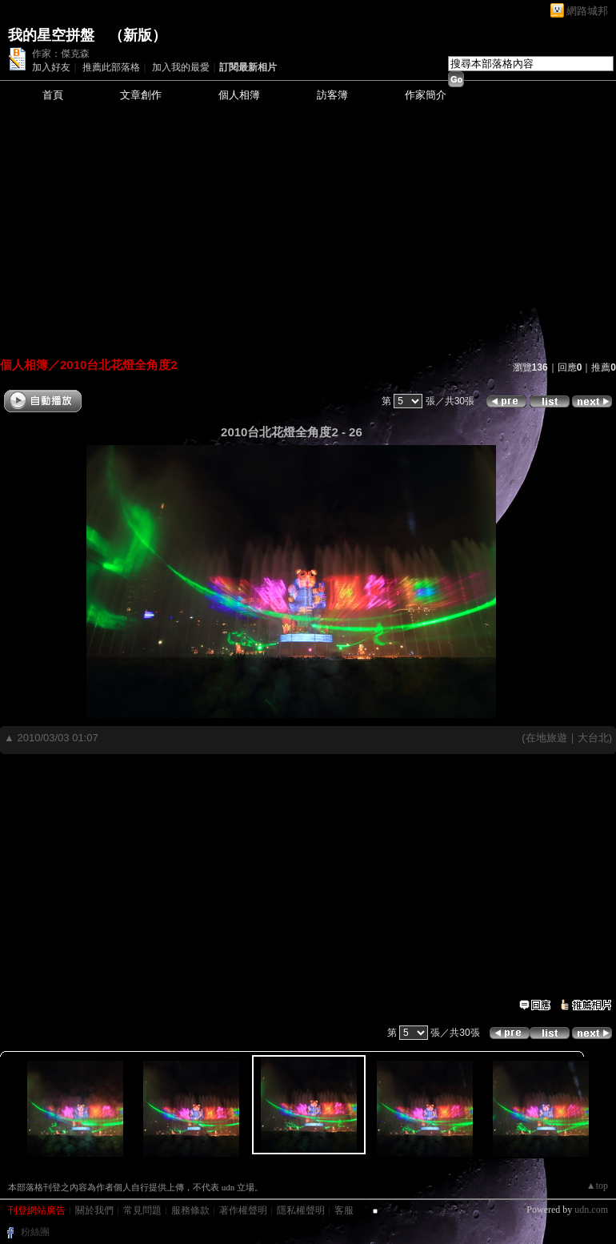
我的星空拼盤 (51, 35)
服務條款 (190, 1210)
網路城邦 (587, 11)
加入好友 (51, 67)
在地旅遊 (546, 738)
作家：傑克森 (61, 53)
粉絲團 (35, 1232)
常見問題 (142, 1210)
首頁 (52, 95)
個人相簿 (239, 95)
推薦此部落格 (111, 67)
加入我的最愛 (181, 67)
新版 (137, 35)
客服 (344, 1210)
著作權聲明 (243, 1210)
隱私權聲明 (301, 1210)
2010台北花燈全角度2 (119, 364)
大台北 (593, 738)
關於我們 (94, 1210)
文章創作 (141, 95)
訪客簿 (332, 95)
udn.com (591, 1209)
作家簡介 (425, 95)
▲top (597, 1185)
